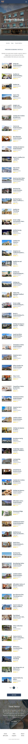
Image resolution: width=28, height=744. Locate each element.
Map (12, 43)
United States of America (16, 25)
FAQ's (14, 733)
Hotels (8, 43)
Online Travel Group (15, 739)
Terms (22, 735)
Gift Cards (5, 735)
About (22, 733)
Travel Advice (18, 43)
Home (5, 733)
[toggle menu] (25, 1)
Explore (6, 25)
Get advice (14, 721)
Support (14, 735)
